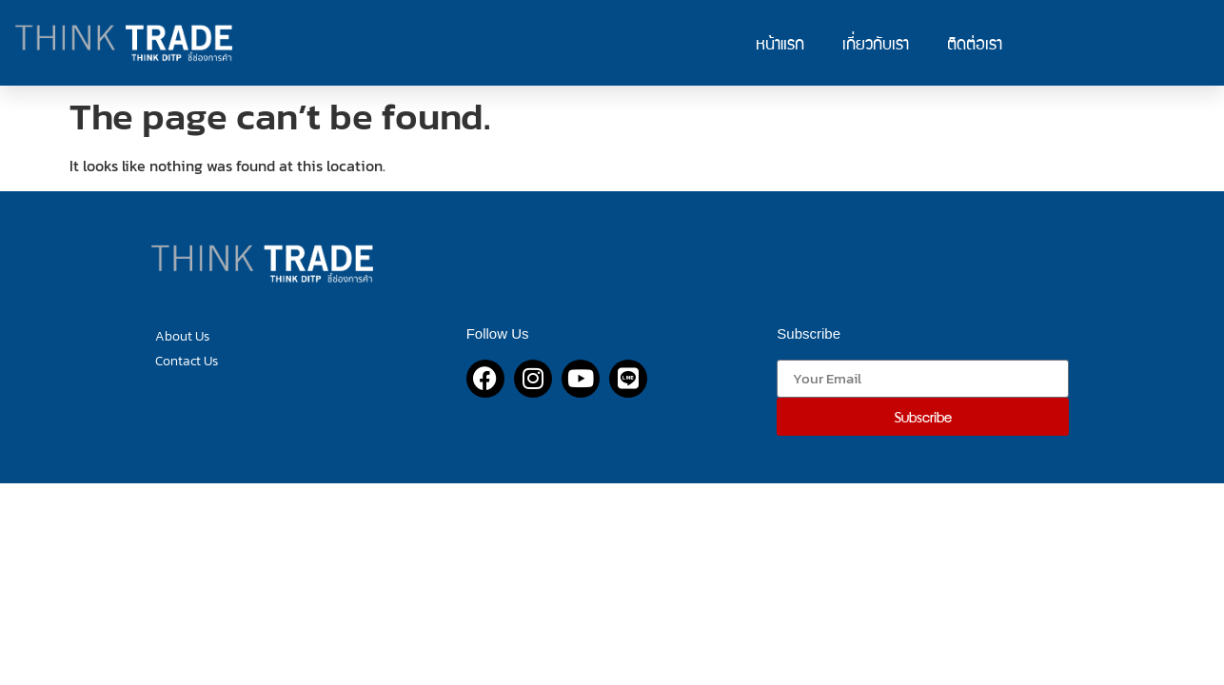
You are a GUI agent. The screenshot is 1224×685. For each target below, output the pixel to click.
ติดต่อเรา (974, 42)
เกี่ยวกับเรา (875, 42)
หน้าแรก (780, 42)
